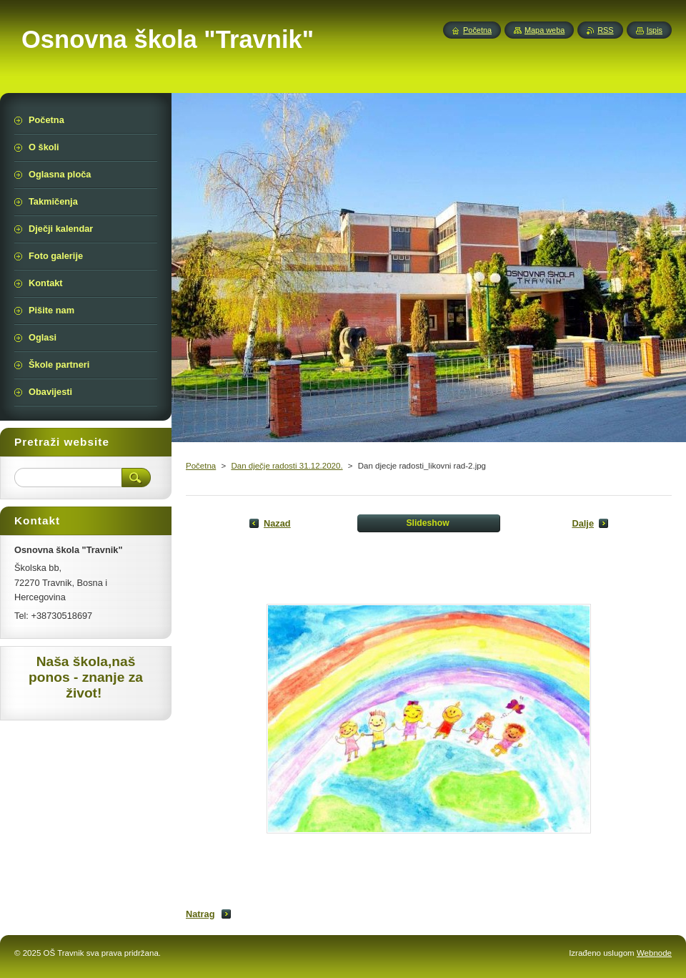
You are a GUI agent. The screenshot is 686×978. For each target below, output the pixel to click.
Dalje (583, 523)
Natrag (200, 914)
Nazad (277, 523)
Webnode (654, 953)
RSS (605, 30)
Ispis (654, 30)
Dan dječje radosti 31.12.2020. (286, 465)
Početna (201, 465)
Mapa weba (545, 30)
